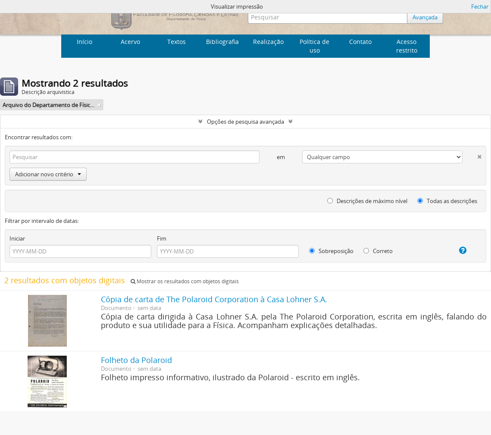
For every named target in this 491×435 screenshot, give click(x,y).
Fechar (479, 6)
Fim (161, 238)
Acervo (130, 42)
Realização (268, 42)
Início (84, 42)
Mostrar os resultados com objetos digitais (185, 281)
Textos (176, 42)
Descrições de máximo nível (367, 201)
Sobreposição (331, 251)
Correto (378, 251)
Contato (360, 42)
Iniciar (17, 238)
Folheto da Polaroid (136, 360)
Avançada (425, 17)
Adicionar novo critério (48, 174)
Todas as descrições (447, 201)
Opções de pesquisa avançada (245, 121)
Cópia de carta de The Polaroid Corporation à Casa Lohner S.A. (214, 299)
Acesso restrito (406, 46)
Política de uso (314, 46)
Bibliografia (222, 42)
